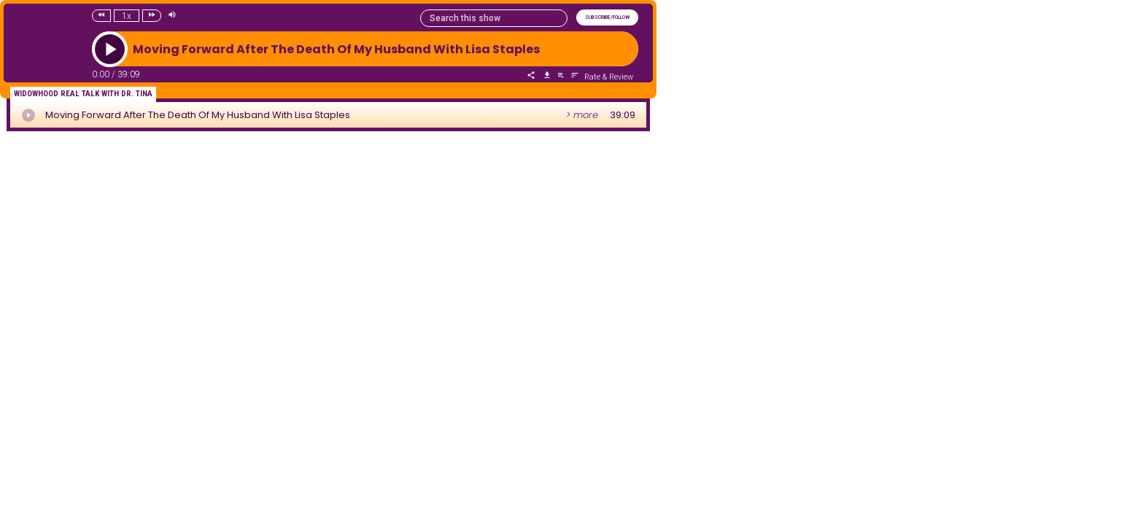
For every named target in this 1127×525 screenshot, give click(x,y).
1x (126, 16)
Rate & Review (608, 77)
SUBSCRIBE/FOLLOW (607, 17)
